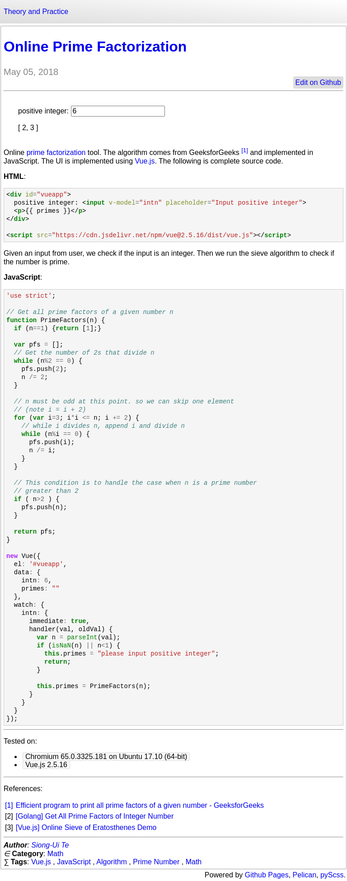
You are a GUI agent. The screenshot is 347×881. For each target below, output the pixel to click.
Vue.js (145, 161)
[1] (244, 150)
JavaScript (74, 862)
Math (55, 854)
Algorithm (111, 862)
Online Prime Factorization (95, 46)
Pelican (304, 875)
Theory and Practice (36, 11)
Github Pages (267, 875)
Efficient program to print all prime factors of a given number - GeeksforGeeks (140, 805)
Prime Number (156, 862)
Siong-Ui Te (50, 845)
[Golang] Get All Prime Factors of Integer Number (95, 816)
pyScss (332, 875)
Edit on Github (318, 82)
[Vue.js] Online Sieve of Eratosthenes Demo (86, 827)
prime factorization (56, 152)
